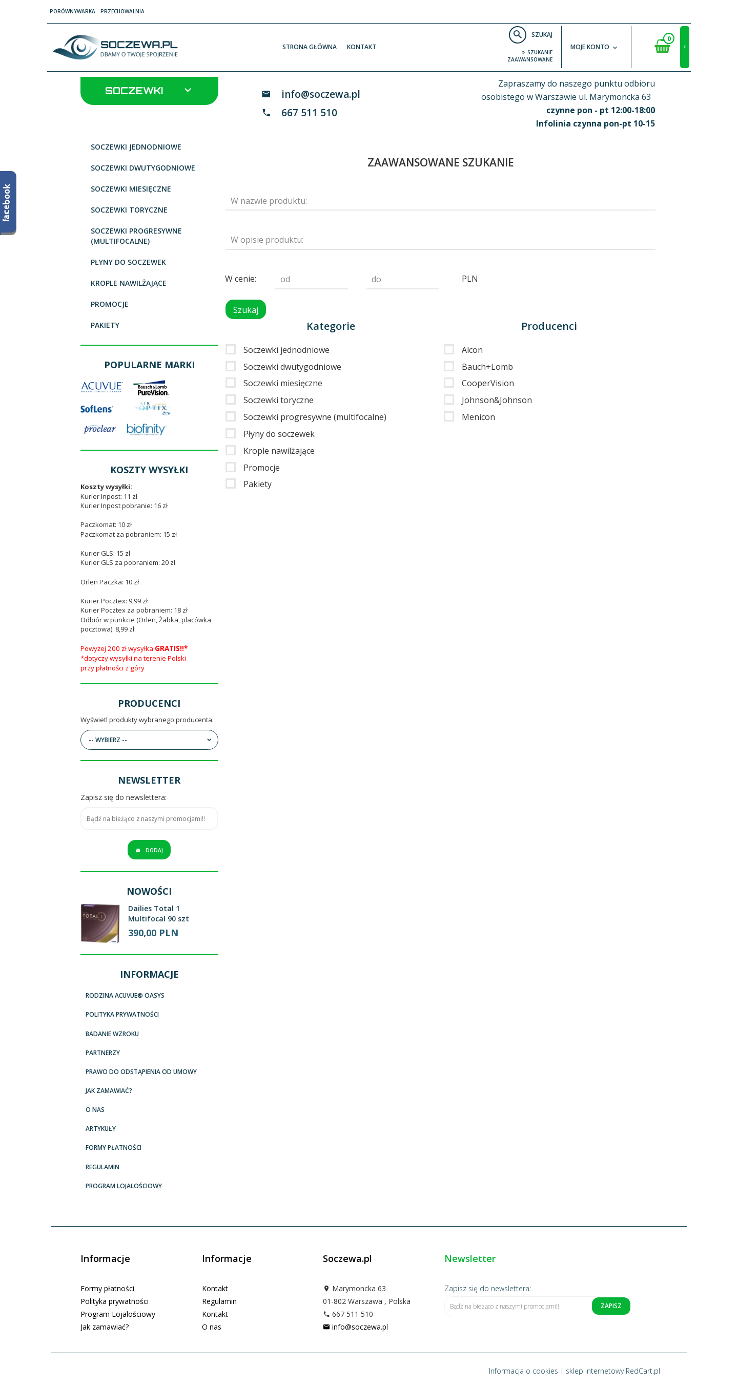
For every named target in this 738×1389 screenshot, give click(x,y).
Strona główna (309, 47)
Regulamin (102, 1167)
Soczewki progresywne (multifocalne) (136, 236)
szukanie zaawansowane (529, 56)
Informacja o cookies (523, 1371)
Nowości (149, 891)
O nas (95, 1109)
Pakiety (105, 325)
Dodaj (149, 850)
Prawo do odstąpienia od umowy (141, 1071)
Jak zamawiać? (109, 1090)
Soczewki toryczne (129, 210)
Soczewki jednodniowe (136, 147)
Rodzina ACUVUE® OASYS (125, 995)
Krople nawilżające (129, 283)
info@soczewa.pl (320, 94)
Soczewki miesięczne (131, 189)
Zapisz (611, 1305)
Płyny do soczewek (128, 262)
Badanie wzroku (112, 1033)
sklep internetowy (595, 1371)
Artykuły (101, 1128)
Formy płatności (113, 1147)
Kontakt (361, 47)
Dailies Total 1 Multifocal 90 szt (158, 913)
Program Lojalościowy (124, 1186)
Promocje (110, 304)
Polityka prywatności (122, 1014)
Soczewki (149, 89)
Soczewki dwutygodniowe (143, 168)
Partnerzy (103, 1052)
